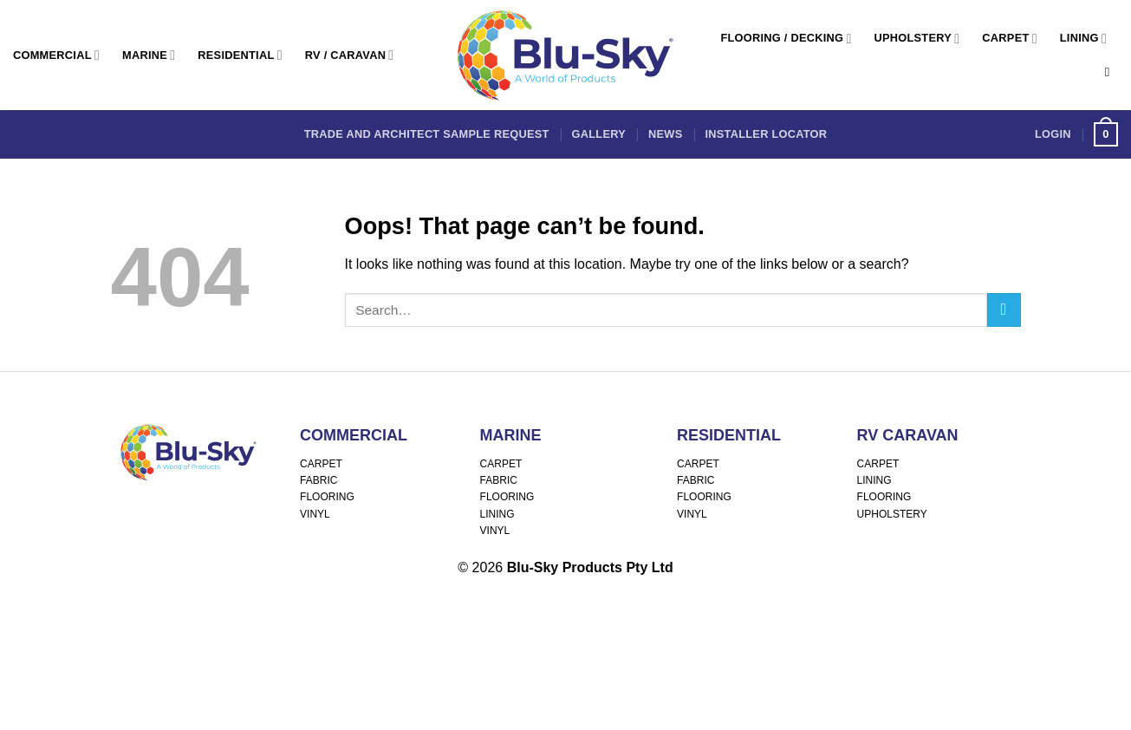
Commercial (56, 55)
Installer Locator (766, 133)
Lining (1083, 38)
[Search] (1111, 71)
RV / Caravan (349, 55)
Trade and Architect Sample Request (426, 133)
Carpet (1009, 38)
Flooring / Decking (785, 38)
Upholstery (917, 38)
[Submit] (1004, 310)
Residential (240, 55)
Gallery (599, 133)
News (665, 133)
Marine (148, 55)
